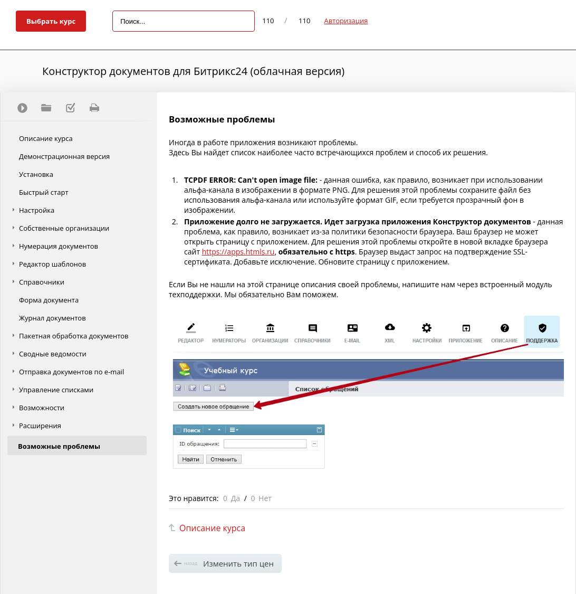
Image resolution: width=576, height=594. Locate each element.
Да (235, 498)
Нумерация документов (58, 246)
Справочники (41, 282)
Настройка (36, 210)
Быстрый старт (44, 192)
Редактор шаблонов (52, 264)
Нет (265, 498)
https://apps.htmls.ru (238, 252)
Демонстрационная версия (64, 156)
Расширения (40, 425)
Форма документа (49, 300)
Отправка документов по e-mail (71, 371)
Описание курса (46, 138)
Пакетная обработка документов (74, 336)
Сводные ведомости (53, 354)
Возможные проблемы (59, 446)
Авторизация (346, 20)
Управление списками (56, 389)
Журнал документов (52, 318)
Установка (36, 174)
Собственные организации (64, 228)
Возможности (41, 407)
